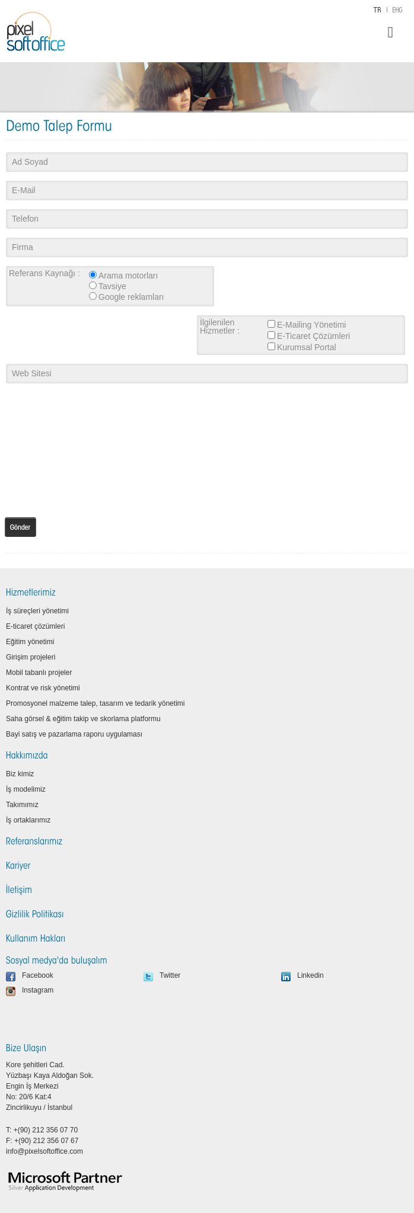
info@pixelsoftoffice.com (44, 1151)
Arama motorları (128, 275)
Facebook (37, 975)
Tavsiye (112, 286)
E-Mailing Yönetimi (311, 324)
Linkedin (310, 975)
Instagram (37, 990)
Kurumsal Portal (306, 347)
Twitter (170, 975)
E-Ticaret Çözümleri (313, 336)
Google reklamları (131, 297)
